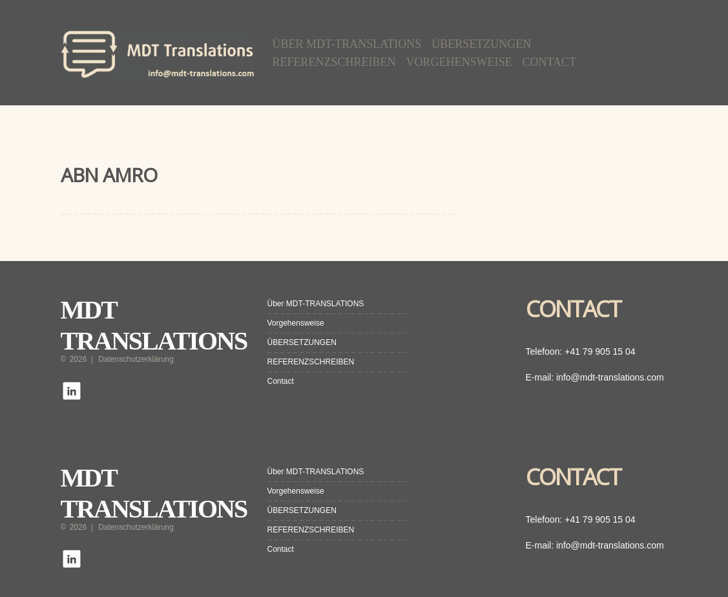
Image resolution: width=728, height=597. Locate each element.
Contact (550, 62)
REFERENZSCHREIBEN (334, 62)
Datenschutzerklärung (136, 359)
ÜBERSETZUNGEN (481, 43)
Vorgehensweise (459, 62)
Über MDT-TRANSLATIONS (347, 43)
